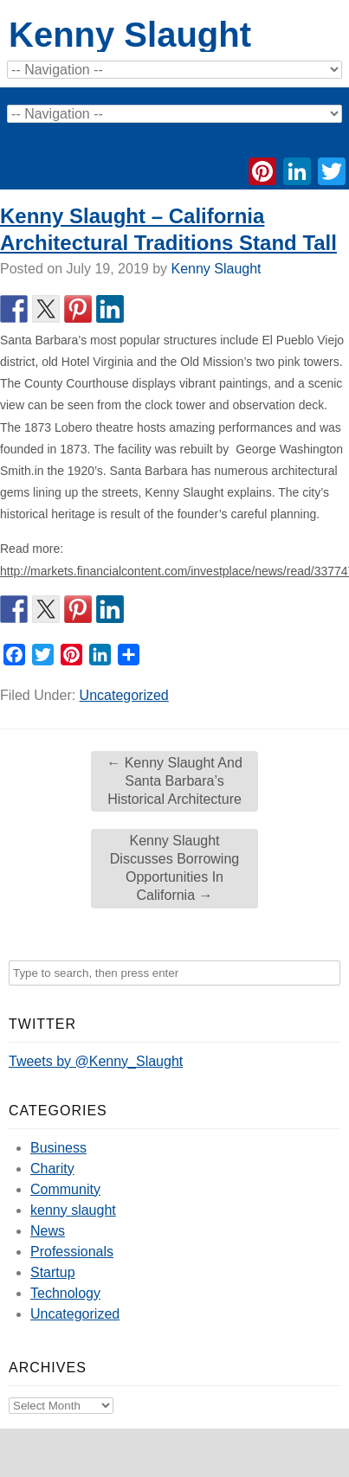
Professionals (71, 1251)
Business (58, 1147)
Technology (65, 1293)
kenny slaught (73, 1210)
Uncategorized (124, 695)
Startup (52, 1272)
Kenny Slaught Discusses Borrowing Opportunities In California (174, 867)
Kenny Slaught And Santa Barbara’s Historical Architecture (174, 780)
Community (65, 1189)
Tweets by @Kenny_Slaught (96, 1061)
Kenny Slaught (130, 34)
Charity (52, 1168)
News (47, 1230)
